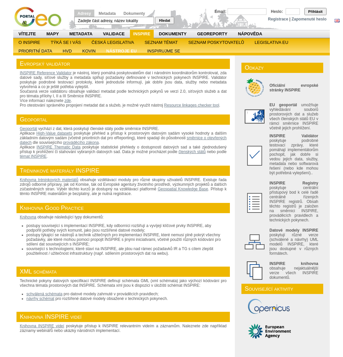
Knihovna (28, 217)
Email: (221, 11)
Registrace (278, 19)
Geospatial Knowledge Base (183, 189)
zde (67, 100)
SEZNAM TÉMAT (161, 42)
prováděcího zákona (81, 142)
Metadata (107, 13)
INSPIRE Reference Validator (46, 73)
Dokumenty (134, 13)
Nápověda (250, 33)
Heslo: (277, 11)
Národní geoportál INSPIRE (40, 17)
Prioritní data (35, 51)
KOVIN (89, 51)
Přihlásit (315, 12)
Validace (113, 33)
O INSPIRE (29, 42)
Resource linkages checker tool (191, 105)
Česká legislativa (113, 42)
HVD (67, 51)
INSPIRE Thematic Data (58, 147)
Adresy (84, 13)
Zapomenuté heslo (309, 19)
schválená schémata (44, 294)
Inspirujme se (163, 51)
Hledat (164, 20)
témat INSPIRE (33, 156)
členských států (191, 151)
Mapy (53, 33)
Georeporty (212, 33)
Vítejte (27, 33)
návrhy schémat (40, 298)
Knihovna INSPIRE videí (42, 326)
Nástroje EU (121, 51)
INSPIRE (141, 33)
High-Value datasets (54, 133)
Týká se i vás (66, 42)
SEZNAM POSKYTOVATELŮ (216, 42)
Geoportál (28, 128)
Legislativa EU (271, 42)
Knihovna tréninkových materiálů (49, 180)
